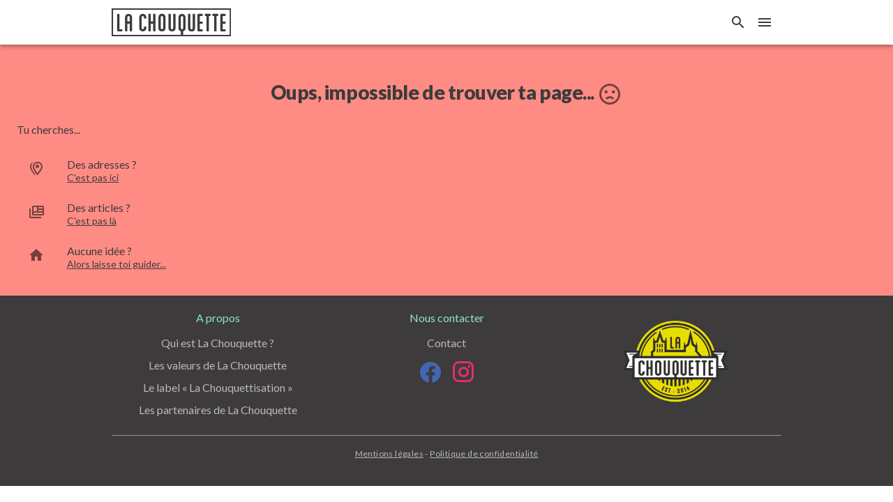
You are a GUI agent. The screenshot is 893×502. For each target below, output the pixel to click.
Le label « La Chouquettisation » (218, 387)
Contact (446, 342)
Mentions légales (389, 453)
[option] (446, 170)
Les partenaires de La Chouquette (218, 409)
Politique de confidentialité (484, 453)
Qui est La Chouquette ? (217, 342)
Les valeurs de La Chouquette (218, 365)
